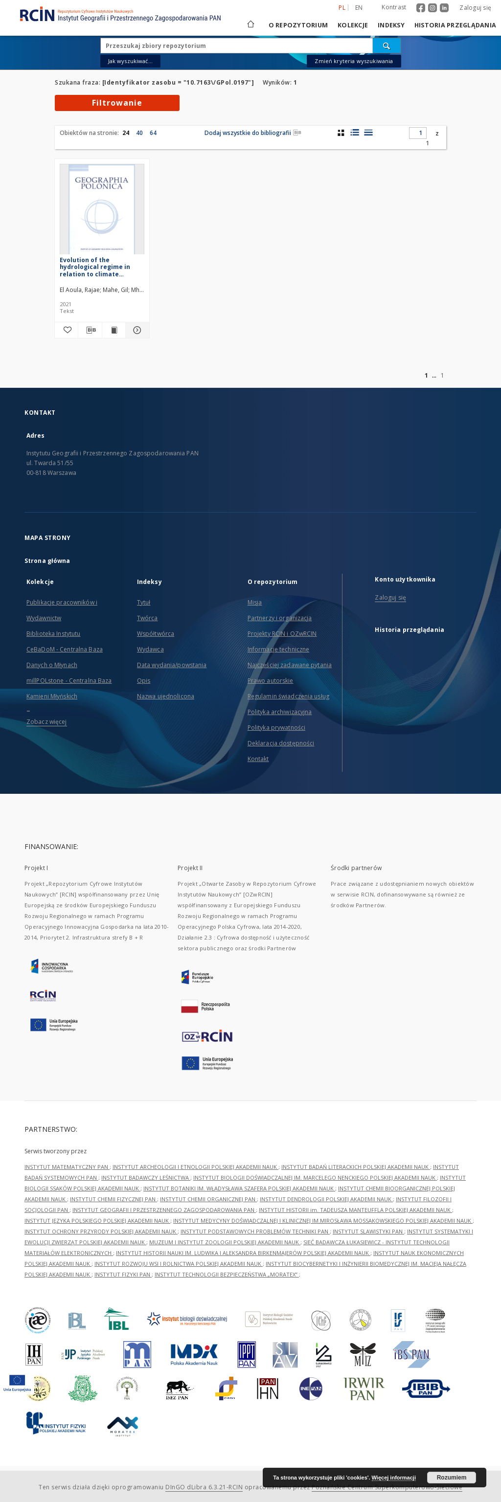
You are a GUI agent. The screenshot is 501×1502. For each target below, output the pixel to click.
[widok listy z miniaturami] (354, 132)
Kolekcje (353, 25)
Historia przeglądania (455, 25)
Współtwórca (155, 633)
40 (139, 133)
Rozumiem (452, 1477)
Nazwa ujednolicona (165, 696)
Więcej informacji (394, 1477)
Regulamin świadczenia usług (288, 696)
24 (125, 133)
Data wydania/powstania (172, 665)
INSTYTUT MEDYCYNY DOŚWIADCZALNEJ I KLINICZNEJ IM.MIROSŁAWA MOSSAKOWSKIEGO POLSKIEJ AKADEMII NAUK (323, 1220)
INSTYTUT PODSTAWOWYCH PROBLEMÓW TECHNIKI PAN (255, 1231)
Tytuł (144, 602)
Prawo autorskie (271, 680)
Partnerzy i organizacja (280, 618)
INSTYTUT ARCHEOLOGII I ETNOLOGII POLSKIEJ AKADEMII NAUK (195, 1166)
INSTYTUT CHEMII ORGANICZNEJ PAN (208, 1199)
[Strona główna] (250, 25)
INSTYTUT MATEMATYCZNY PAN (67, 1166)
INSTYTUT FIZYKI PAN (123, 1274)
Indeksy (391, 25)
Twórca (147, 618)
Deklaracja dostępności (281, 743)
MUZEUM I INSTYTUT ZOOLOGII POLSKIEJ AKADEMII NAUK (224, 1242)
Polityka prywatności (276, 727)
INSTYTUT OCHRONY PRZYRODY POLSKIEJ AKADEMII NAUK (101, 1231)
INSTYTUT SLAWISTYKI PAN (368, 1231)
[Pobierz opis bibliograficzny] (89, 330)
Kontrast (394, 7)
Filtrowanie (117, 102)
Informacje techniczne (279, 649)
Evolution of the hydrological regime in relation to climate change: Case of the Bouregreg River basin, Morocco (95, 267)
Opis (143, 680)
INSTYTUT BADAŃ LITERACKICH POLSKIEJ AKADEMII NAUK (355, 1166)
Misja (255, 602)
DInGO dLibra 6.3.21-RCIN (204, 1487)
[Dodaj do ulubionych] (66, 330)
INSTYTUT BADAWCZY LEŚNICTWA (145, 1177)
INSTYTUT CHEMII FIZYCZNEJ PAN (113, 1199)
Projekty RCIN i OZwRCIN (282, 633)
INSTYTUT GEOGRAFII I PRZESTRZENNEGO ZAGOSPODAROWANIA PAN (164, 1209)
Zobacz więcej (46, 721)
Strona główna (47, 561)
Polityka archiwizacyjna (280, 712)
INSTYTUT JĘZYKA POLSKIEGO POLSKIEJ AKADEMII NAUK (97, 1220)
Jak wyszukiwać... (130, 61)
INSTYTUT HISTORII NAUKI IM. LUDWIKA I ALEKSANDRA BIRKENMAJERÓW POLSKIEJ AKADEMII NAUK (243, 1252)
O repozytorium (298, 25)
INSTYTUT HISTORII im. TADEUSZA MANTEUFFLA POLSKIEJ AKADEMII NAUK (355, 1209)
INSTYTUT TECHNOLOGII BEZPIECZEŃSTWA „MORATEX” (227, 1274)
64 (153, 133)
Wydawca (150, 649)
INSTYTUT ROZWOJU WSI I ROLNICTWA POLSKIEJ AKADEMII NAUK (178, 1263)
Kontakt (258, 759)
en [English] (359, 7)
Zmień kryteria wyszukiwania (354, 61)
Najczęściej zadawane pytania (290, 665)
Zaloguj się (475, 7)
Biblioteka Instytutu (53, 633)
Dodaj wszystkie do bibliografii (253, 133)
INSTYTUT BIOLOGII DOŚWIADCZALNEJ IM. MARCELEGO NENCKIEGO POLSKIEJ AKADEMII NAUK (315, 1177)
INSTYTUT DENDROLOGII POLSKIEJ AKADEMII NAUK (326, 1199)
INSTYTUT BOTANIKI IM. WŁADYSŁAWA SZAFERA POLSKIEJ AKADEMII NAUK (239, 1188)
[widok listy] (368, 132)
